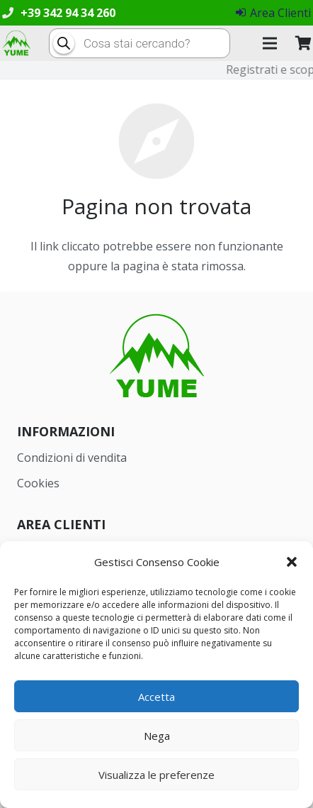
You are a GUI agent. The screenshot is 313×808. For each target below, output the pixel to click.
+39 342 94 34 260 (68, 13)
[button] (292, 562)
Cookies (38, 483)
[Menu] (270, 43)
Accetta (156, 697)
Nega (157, 736)
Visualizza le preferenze (156, 775)
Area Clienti (273, 13)
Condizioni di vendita (72, 457)
